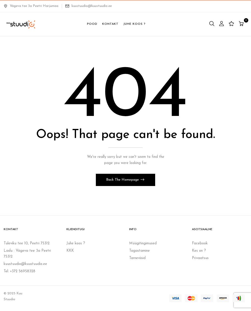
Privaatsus (200, 258)
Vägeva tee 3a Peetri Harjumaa (31, 6)
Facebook (200, 243)
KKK (70, 251)
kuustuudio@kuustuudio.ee (92, 6)
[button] (242, 24)
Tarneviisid (137, 258)
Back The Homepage (123, 180)
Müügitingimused (143, 243)
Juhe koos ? (75, 243)
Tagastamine (139, 251)
